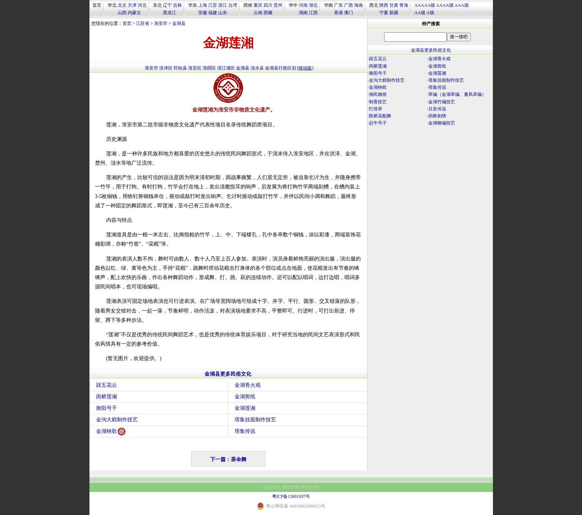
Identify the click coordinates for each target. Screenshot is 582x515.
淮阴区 (209, 68)
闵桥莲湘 (106, 396)
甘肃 (393, 5)
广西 (348, 5)
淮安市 (160, 23)
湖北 (313, 5)
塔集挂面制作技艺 (255, 419)
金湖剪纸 (245, 396)
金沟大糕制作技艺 (117, 419)
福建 (212, 12)
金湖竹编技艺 (441, 101)
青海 (403, 5)
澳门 (348, 12)
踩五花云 (106, 385)
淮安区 (195, 68)
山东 (222, 12)
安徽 (202, 12)
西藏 (268, 12)
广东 (338, 5)
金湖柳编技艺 (441, 123)
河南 (303, 5)
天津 (132, 5)
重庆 (258, 5)
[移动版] (305, 68)
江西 (313, 12)
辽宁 (167, 5)
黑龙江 (169, 12)
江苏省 (142, 23)
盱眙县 (180, 68)
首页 (96, 5)
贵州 (278, 5)
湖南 (303, 12)
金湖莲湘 (245, 408)
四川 (268, 5)
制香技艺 (378, 101)
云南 (258, 12)
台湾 (232, 5)
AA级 (420, 12)
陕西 (383, 5)
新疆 (393, 12)
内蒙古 (134, 12)
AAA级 (462, 5)
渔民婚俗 (378, 94)
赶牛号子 (378, 123)
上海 (202, 5)
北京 (122, 5)
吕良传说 (437, 108)
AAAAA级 (425, 5)
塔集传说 (245, 431)
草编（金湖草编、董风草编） (457, 94)
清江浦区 (226, 68)
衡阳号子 (106, 408)
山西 (122, 12)
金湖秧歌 (110, 431)
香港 (338, 12)
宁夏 (383, 12)
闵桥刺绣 (437, 116)
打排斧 (375, 108)
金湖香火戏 (248, 385)
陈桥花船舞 (380, 116)
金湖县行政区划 (280, 68)
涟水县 (257, 68)
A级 (430, 12)
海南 (358, 5)
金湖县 (179, 23)
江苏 (212, 5)
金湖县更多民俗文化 (228, 374)
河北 (142, 5)
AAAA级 (445, 5)
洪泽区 (166, 68)
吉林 (177, 5)
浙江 (222, 5)
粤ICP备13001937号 (291, 496)
